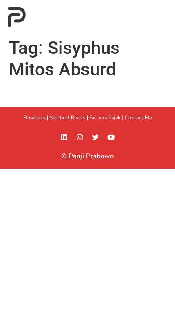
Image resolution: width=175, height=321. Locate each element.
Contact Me (138, 117)
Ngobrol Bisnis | (69, 117)
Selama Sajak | (107, 117)
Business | (36, 117)
